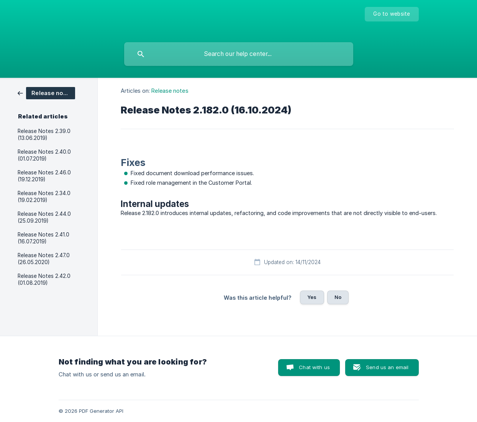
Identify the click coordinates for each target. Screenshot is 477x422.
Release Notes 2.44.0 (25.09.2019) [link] (44, 217)
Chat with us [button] (314, 367)
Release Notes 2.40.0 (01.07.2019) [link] (44, 155)
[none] (391, 14)
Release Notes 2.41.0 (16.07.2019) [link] (43, 238)
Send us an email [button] (387, 367)
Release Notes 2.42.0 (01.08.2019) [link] (44, 279)
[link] (46, 92)
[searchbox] (238, 54)
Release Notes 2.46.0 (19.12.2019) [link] (44, 175)
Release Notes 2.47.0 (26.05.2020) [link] (44, 258)
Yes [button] (311, 297)
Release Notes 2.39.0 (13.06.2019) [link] (44, 134)
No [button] (337, 297)
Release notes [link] (169, 90)
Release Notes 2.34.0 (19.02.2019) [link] (44, 196)
